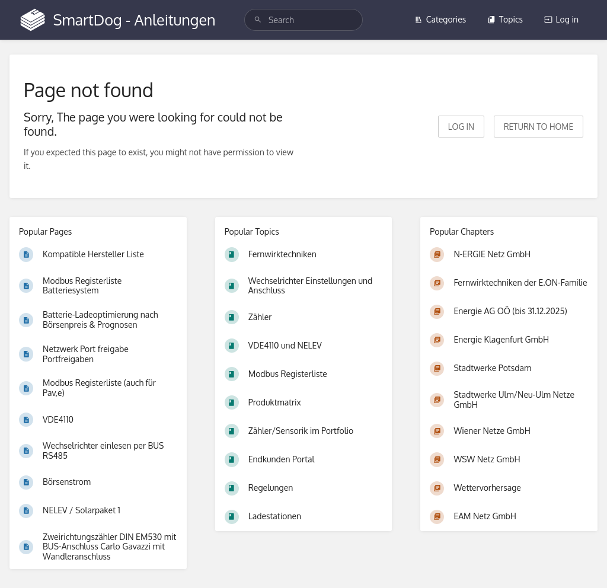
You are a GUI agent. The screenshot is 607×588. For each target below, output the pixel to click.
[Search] (258, 20)
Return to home (538, 127)
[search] (303, 20)
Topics (505, 19)
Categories (440, 19)
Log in (561, 19)
